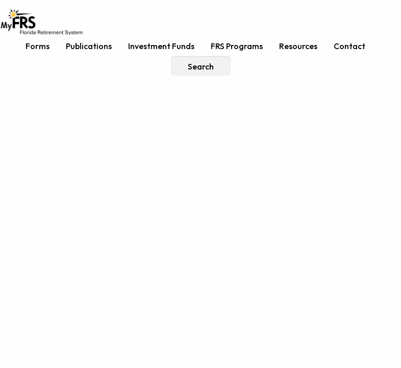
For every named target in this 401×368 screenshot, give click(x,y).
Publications (89, 46)
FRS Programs (237, 46)
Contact (349, 46)
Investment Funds (161, 46)
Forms (37, 46)
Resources (298, 46)
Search (201, 66)
